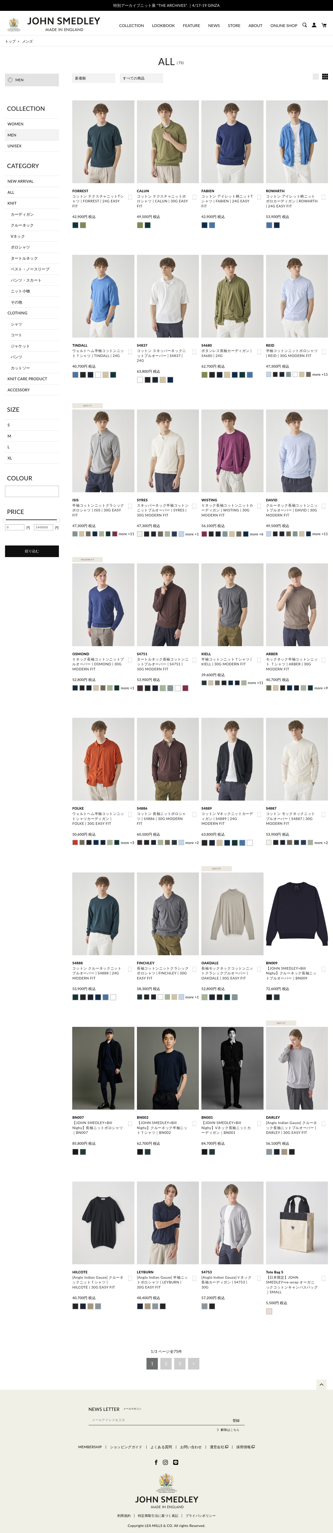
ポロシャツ (20, 247)
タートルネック (24, 258)
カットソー (20, 368)
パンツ (16, 356)
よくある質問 (161, 1442)
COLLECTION (131, 25)
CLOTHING (17, 313)
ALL (11, 192)
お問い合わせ (191, 1442)
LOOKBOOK (163, 25)
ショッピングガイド (126, 1442)
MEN (12, 135)
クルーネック (22, 225)
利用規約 (124, 1510)
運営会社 (219, 1442)
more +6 (257, 532)
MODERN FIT (87, 557)
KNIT (12, 203)
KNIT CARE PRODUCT (27, 378)
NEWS (214, 25)
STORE (234, 25)
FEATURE (191, 25)
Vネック (18, 236)
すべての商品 (133, 78)
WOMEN (15, 124)
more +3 (127, 839)
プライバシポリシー (201, 1510)
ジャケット (20, 346)
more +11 (320, 373)
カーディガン (22, 214)
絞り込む (32, 551)
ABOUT (255, 25)
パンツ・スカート (26, 280)
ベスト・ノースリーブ (30, 269)
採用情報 (245, 1442)
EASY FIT (87, 404)
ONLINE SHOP (283, 25)
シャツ (16, 324)
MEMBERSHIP (90, 1442)
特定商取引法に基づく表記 (158, 1510)
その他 (16, 302)
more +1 (192, 532)
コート (16, 335)
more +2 (192, 839)
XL (10, 458)
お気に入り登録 (130, 197)
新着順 (80, 78)
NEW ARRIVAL (20, 181)
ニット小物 (20, 291)
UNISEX (14, 146)
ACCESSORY (19, 390)
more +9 (321, 685)
